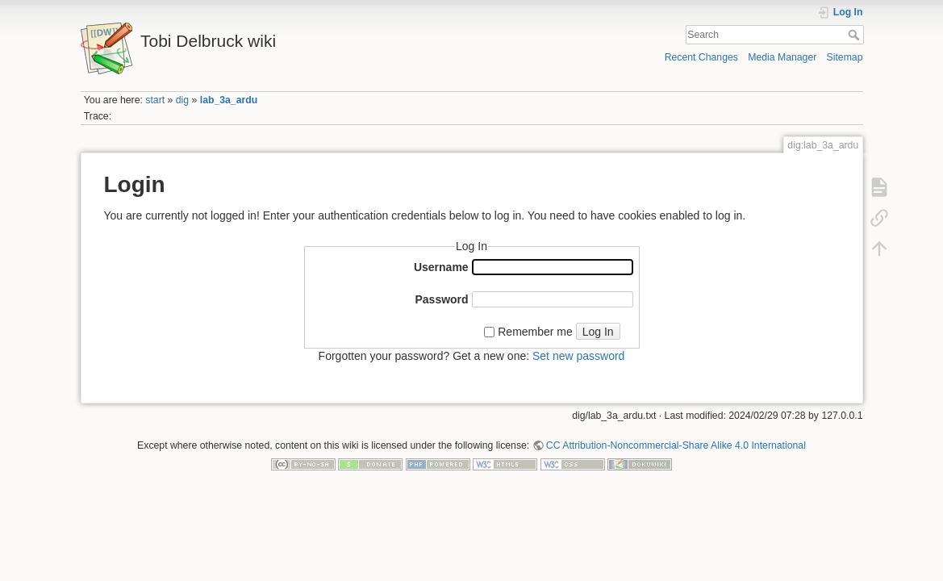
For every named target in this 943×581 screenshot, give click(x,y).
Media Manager (782, 57)
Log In (598, 331)
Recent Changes (701, 57)
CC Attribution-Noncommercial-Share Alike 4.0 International (676, 445)
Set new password (578, 355)
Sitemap (845, 57)
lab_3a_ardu (229, 100)
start (155, 100)
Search (855, 34)
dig (182, 100)
